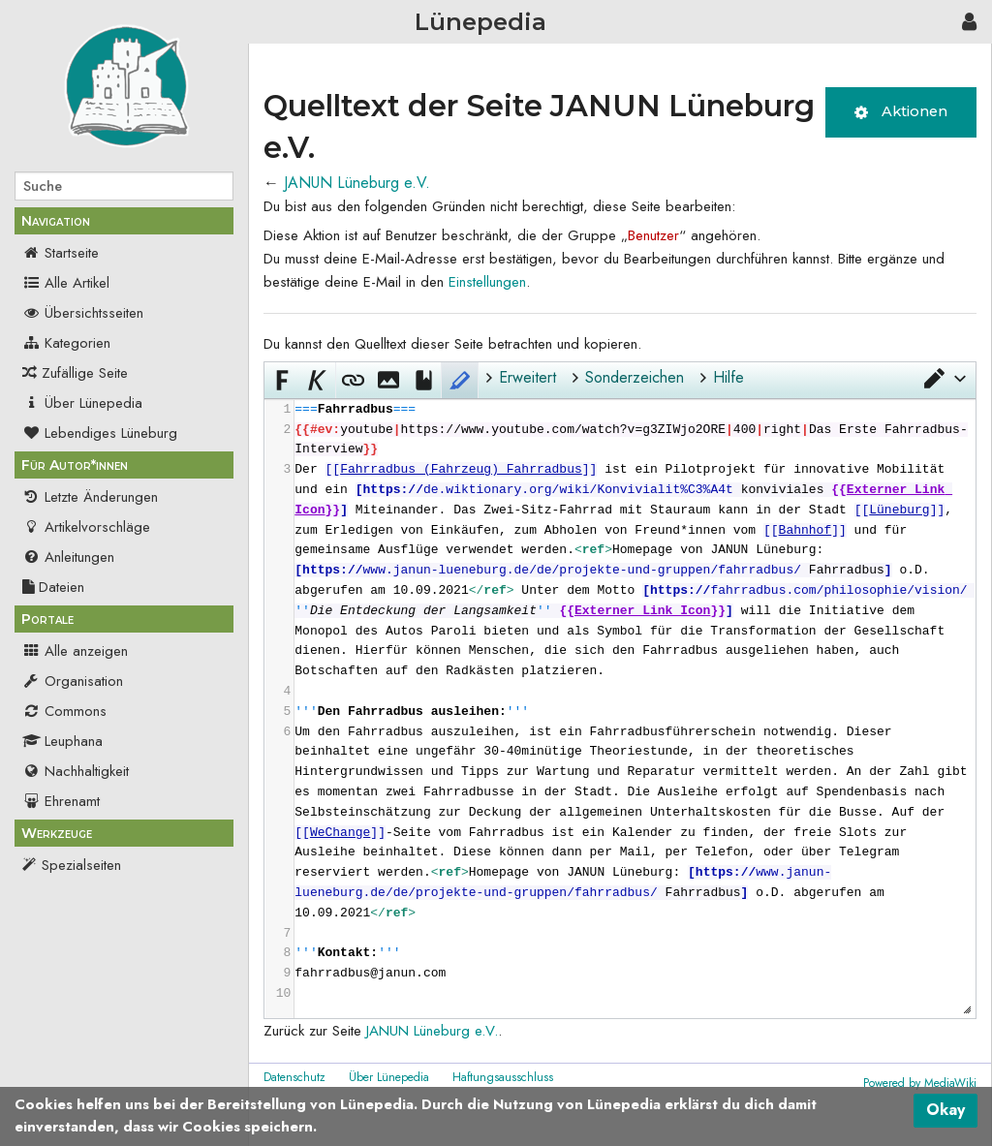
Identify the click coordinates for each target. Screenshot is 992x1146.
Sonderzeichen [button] (634, 377)
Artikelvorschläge (86, 527)
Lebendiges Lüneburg (99, 433)
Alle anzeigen (75, 651)
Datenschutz (295, 1077)
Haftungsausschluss (502, 1077)
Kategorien (66, 343)
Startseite (60, 252)
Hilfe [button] (728, 377)
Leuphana (62, 741)
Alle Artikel (65, 283)
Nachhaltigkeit (75, 771)
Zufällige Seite (85, 373)
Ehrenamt (61, 801)
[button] (944, 377)
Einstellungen (487, 282)
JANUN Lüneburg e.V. (357, 182)
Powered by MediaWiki (919, 1083)
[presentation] (634, 702)
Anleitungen (68, 557)
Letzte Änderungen (90, 497)
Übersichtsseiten (82, 313)
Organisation (72, 681)
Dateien (53, 587)
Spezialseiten (81, 865)
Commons (64, 711)
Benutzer (653, 235)
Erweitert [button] (527, 377)
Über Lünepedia (82, 403)
